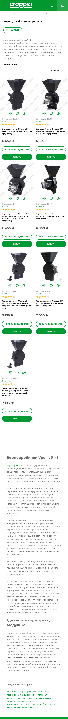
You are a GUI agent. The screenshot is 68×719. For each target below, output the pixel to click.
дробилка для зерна (24, 695)
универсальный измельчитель (22, 707)
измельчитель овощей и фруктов (38, 704)
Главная (6, 14)
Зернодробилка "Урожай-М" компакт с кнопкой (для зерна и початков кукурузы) (50, 131)
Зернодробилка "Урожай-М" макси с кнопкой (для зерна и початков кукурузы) (50, 303)
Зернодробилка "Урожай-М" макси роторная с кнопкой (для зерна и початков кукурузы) (15, 217)
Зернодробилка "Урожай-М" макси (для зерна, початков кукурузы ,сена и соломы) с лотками (15, 392)
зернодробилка (28, 692)
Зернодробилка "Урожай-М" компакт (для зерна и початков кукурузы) (17, 131)
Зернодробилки (15, 466)
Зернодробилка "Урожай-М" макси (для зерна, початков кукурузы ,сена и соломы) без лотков (16, 304)
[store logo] (27, 5)
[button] (10, 113)
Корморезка (13, 692)
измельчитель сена (27, 698)
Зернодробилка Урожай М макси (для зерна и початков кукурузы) (50, 216)
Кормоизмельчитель (23, 14)
